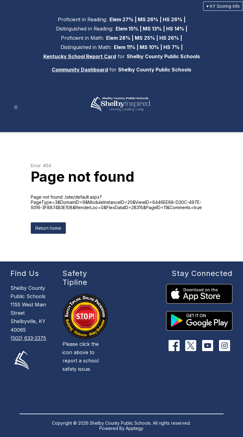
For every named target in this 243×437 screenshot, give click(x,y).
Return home (48, 228)
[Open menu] (15, 107)
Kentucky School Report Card (79, 56)
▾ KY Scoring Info (223, 6)
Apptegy (134, 428)
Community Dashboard (80, 70)
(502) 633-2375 (28, 338)
